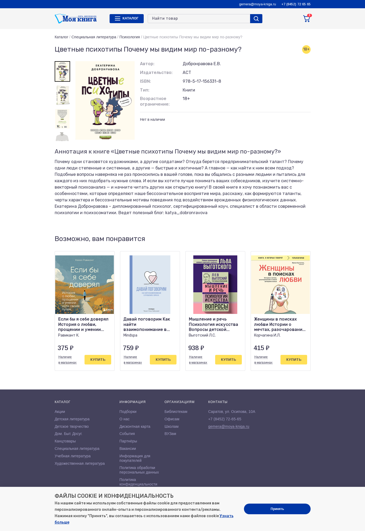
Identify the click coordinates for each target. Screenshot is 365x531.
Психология (129, 37)
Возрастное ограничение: (155, 101)
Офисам (172, 419)
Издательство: (156, 72)
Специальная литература (93, 37)
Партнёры (128, 441)
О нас (124, 419)
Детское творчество (72, 426)
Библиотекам (176, 411)
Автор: (147, 63)
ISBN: (145, 81)
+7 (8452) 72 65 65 (296, 4)
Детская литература (72, 419)
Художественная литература (80, 463)
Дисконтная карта (134, 426)
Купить (98, 360)
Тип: (144, 90)
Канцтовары (65, 441)
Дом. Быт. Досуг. (68, 434)
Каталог (61, 37)
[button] (295, 239)
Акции (60, 411)
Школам (172, 426)
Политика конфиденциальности (138, 482)
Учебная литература (73, 456)
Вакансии (127, 448)
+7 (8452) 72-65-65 (224, 419)
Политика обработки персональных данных (139, 470)
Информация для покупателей (134, 458)
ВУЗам (170, 434)
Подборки (128, 411)
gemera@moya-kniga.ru (257, 4)
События (127, 434)
